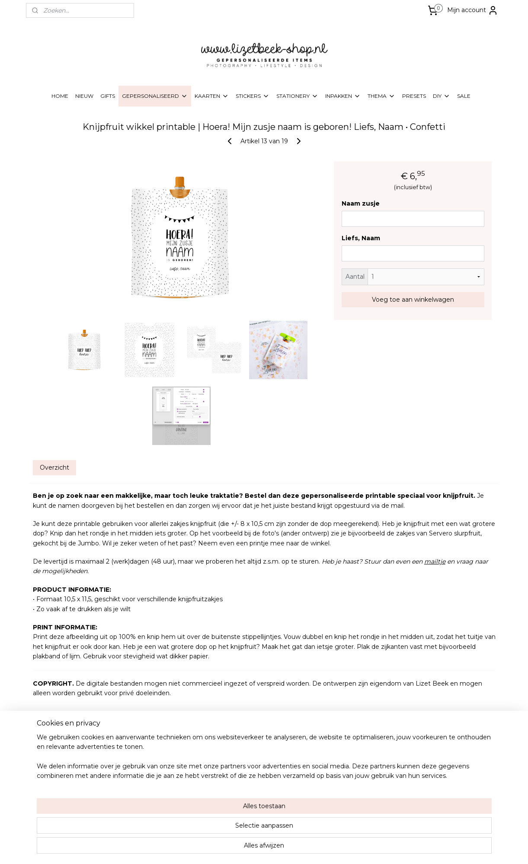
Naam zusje (361, 203)
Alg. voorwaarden (242, 780)
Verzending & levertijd (247, 772)
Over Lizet (233, 755)
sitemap (227, 848)
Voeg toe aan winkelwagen (412, 299)
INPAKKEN (343, 96)
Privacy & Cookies (242, 789)
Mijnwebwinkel (351, 848)
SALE (463, 96)
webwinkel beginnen (275, 848)
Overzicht (54, 467)
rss (243, 848)
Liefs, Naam (361, 238)
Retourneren (236, 797)
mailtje (434, 561)
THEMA (381, 96)
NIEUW (84, 96)
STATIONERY (297, 96)
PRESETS (414, 96)
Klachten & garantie (244, 806)
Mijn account (472, 10)
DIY (441, 96)
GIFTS (107, 96)
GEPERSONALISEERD (155, 96)
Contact (230, 814)
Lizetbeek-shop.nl (440, 748)
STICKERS (252, 96)
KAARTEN (212, 96)
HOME (59, 96)
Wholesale (232, 764)
